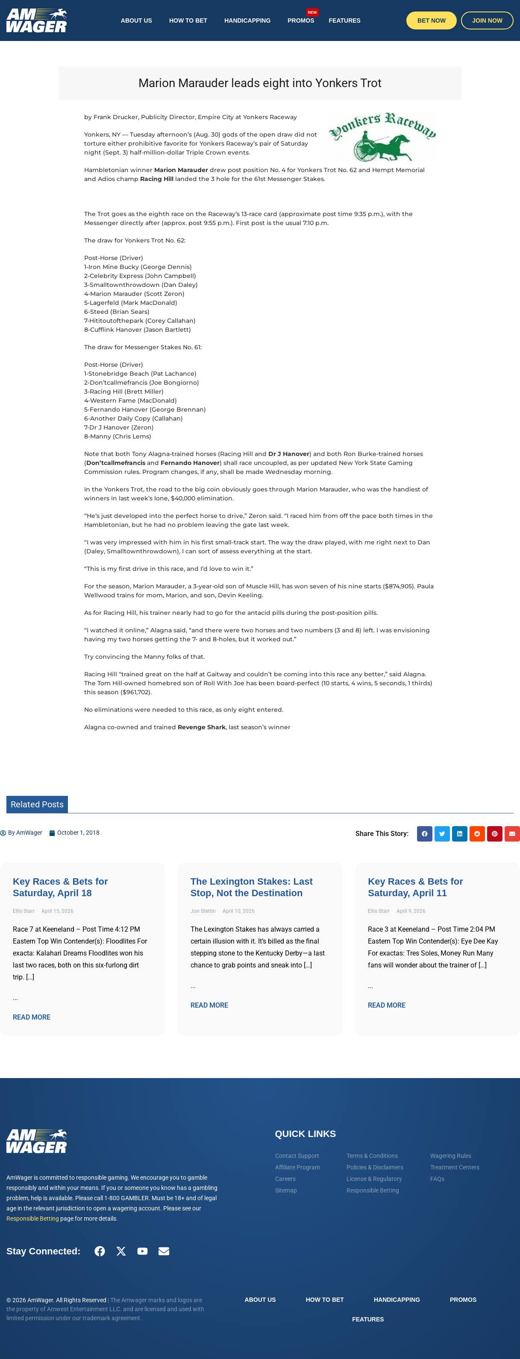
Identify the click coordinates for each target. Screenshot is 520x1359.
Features (345, 20)
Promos (303, 16)
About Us (136, 20)
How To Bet (188, 20)
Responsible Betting (32, 1218)
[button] (424, 834)
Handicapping (247, 20)
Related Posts (37, 804)
